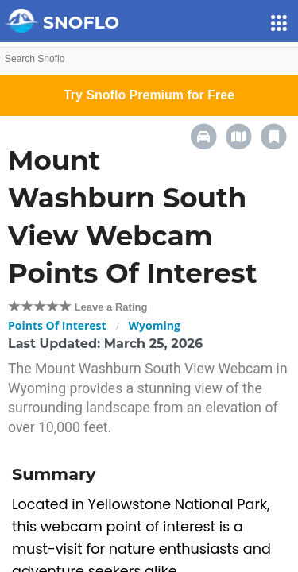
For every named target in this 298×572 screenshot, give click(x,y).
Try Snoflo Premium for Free (149, 95)
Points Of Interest (57, 325)
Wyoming (154, 325)
